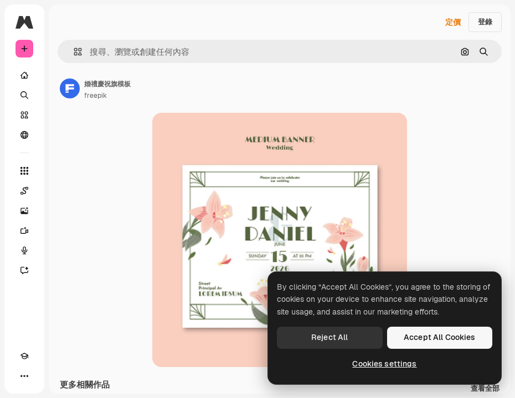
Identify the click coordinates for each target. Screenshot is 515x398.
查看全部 (485, 389)
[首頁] (24, 75)
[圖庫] (24, 115)
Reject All (329, 337)
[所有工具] (24, 171)
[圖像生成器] (24, 210)
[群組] (24, 135)
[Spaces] (24, 191)
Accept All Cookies (440, 337)
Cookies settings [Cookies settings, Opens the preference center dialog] (384, 364)
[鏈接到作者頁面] (70, 88)
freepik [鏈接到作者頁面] (95, 95)
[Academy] (24, 356)
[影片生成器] (24, 230)
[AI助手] (24, 270)
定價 (453, 22)
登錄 (485, 22)
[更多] (24, 376)
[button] (73, 52)
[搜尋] (24, 95)
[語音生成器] (24, 250)
